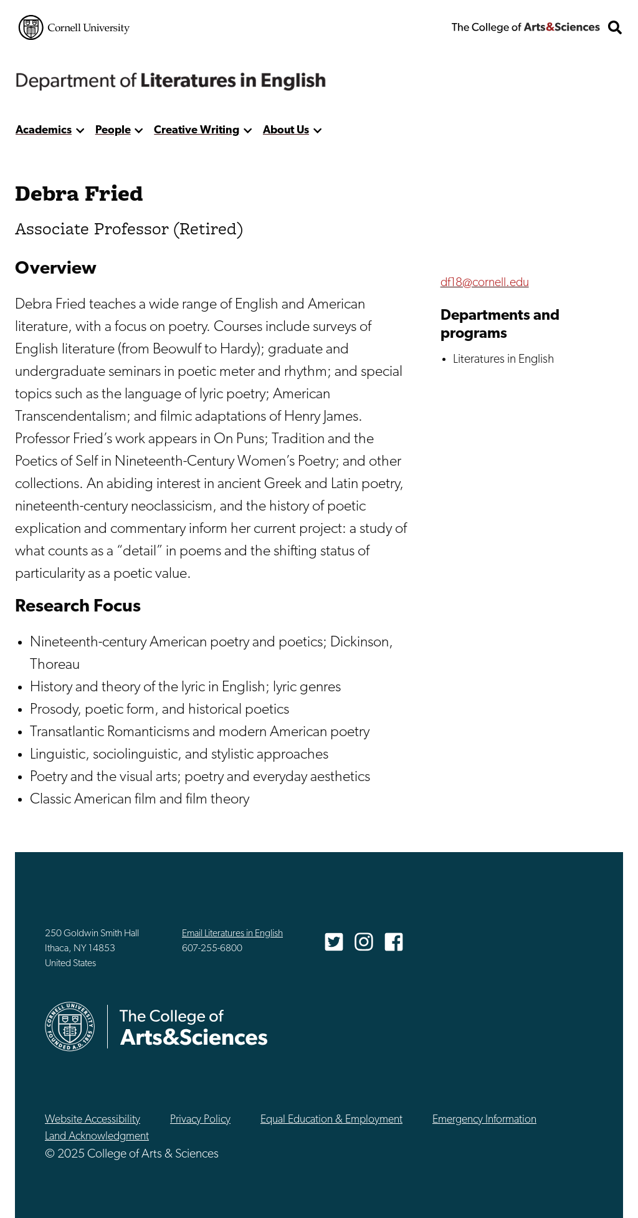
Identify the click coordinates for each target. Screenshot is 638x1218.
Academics (44, 131)
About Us (286, 131)
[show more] (80, 130)
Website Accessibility (92, 1120)
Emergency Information (484, 1120)
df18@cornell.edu (484, 283)
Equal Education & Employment (331, 1120)
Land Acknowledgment (97, 1137)
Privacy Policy (200, 1120)
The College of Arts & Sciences (526, 27)
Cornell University (74, 27)
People (113, 131)
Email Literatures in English (232, 934)
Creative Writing (196, 131)
